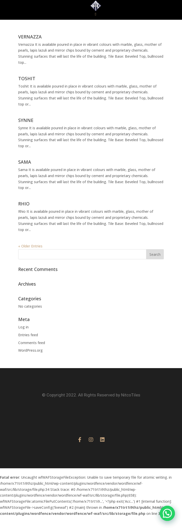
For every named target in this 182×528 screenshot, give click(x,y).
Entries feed (28, 346)
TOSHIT (26, 90)
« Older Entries (30, 257)
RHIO (24, 215)
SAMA (24, 173)
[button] (95, 26)
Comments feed (31, 354)
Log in (23, 338)
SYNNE (25, 132)
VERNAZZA (30, 48)
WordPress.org (30, 361)
